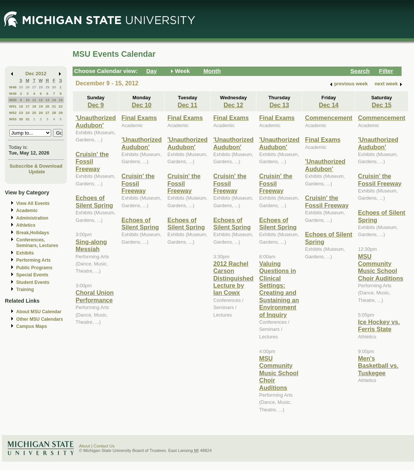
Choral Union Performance (95, 296)
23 (21, 113)
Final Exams (139, 117)
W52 (13, 113)
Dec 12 (233, 105)
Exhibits (25, 253)
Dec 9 (96, 105)
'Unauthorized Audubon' (96, 121)
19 (41, 106)
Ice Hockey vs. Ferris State (379, 325)
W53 (13, 119)
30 (54, 87)
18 (34, 106)
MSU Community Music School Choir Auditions (278, 373)
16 (21, 106)
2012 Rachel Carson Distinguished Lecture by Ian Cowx (233, 278)
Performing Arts (33, 260)
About (84, 446)
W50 (13, 100)
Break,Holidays (32, 232)
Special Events (32, 274)
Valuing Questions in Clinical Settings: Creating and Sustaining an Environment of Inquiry (279, 289)
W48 (13, 87)
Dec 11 (187, 105)
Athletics (25, 225)
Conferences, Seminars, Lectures (37, 242)
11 (34, 100)
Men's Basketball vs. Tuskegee (378, 365)
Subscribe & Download (35, 166)
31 (28, 119)
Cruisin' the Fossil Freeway (92, 161)
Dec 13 (279, 105)
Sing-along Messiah (91, 245)
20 (47, 106)
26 (28, 87)
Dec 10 (142, 105)
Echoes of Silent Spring (94, 201)
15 (61, 100)
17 (28, 106)
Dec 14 (328, 105)
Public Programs (34, 267)
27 (34, 87)
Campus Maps (31, 326)
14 (54, 100)
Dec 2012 (36, 73)
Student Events (32, 282)
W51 (13, 106)
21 (54, 106)
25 (21, 87)
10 (28, 100)
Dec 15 (381, 105)
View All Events (33, 203)
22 (61, 106)
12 (41, 100)
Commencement (328, 117)
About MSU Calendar (38, 311)
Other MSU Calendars (39, 319)
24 (28, 113)
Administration (32, 218)
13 (47, 100)
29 (47, 87)
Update (37, 171)
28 (41, 87)
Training (25, 289)
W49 (13, 93)
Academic (27, 210)
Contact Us (104, 446)
